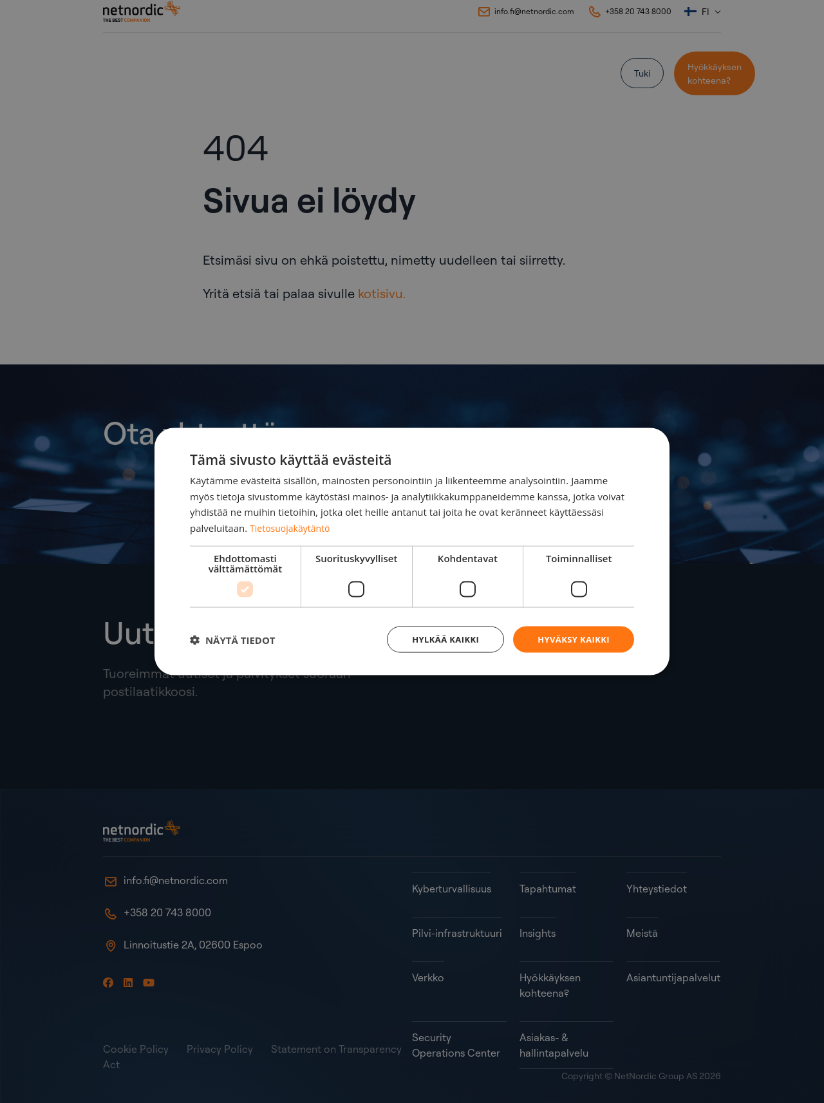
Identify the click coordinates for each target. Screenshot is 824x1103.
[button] (233, 639)
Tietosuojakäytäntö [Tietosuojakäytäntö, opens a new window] (292, 526)
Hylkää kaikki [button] (438, 639)
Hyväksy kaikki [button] (571, 639)
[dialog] (412, 551)
